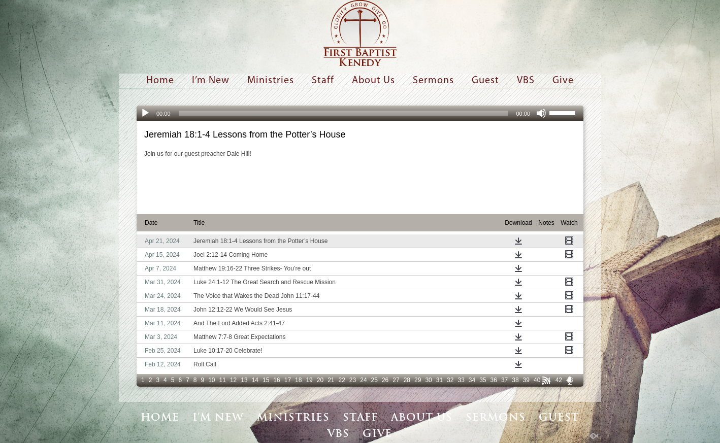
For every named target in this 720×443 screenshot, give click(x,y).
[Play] (145, 113)
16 (276, 380)
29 (417, 380)
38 (515, 380)
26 (385, 380)
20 (320, 380)
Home (160, 81)
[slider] (343, 113)
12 (233, 380)
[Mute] (541, 113)
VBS (526, 81)
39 (526, 380)
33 (460, 380)
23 (352, 380)
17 (287, 380)
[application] (360, 113)
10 (211, 380)
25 (374, 380)
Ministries (270, 81)
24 (363, 380)
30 (428, 380)
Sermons (433, 81)
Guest (485, 81)
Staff (323, 81)
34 (472, 380)
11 (222, 380)
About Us (373, 81)
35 (482, 380)
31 (439, 380)
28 (407, 380)
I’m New (211, 81)
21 (331, 380)
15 (266, 380)
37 (504, 380)
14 (255, 380)
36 (493, 380)
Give (563, 81)
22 (342, 380)
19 (309, 380)
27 (395, 380)
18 (298, 380)
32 (450, 380)
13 (244, 380)
